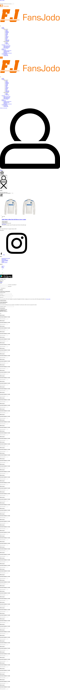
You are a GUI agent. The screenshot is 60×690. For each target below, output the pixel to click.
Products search (3, 3)
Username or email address (12, 284)
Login (1, 302)
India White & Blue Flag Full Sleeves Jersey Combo (14, 219)
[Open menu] (0, 25)
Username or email (3, 306)
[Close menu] (0, 76)
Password (10, 286)
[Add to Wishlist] (2, 217)
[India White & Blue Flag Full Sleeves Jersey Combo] (20, 215)
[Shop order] (9, 193)
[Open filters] (1, 195)
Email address (2, 295)
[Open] (0, 169)
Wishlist (1, 170)
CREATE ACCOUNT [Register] (3, 300)
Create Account (2, 291)
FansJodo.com (8, 279)
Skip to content (2, 0)
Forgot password (7, 291)
